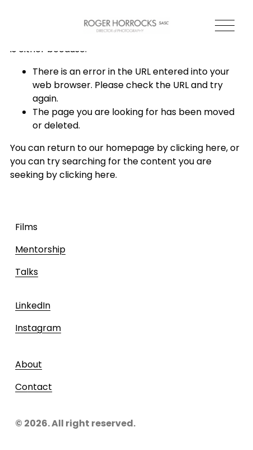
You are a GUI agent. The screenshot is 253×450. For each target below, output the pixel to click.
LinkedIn (32, 305)
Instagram (38, 328)
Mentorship (40, 249)
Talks (26, 271)
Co (21, 386)
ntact (39, 386)
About (28, 364)
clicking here (198, 147)
